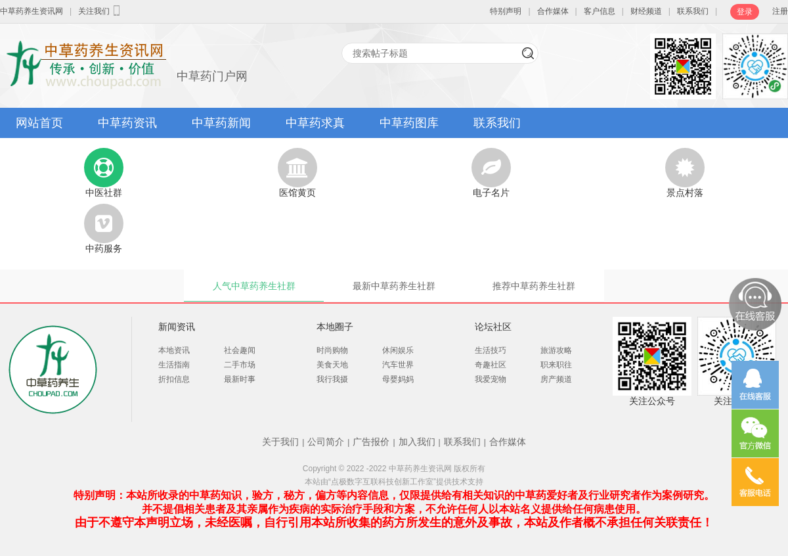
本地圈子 (335, 326)
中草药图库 (409, 122)
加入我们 (417, 441)
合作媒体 (553, 11)
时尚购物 (332, 350)
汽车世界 (398, 364)
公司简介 (325, 441)
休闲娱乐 (398, 350)
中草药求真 (315, 122)
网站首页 (39, 122)
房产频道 (556, 379)
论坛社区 (493, 326)
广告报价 (371, 441)
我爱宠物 (490, 379)
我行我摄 (332, 379)
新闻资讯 (176, 326)
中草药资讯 (127, 122)
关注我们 (100, 10)
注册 (780, 11)
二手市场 (239, 364)
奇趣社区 (490, 364)
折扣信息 (174, 379)
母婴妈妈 (398, 379)
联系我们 (693, 11)
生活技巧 (490, 350)
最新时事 (239, 379)
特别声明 (505, 11)
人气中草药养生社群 (254, 286)
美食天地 (332, 364)
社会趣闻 (239, 350)
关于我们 (280, 441)
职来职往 (556, 364)
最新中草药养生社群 (394, 286)
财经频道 (646, 11)
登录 (745, 11)
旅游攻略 (556, 350)
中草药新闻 (221, 122)
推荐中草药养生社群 (533, 286)
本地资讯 (174, 350)
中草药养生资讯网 (31, 11)
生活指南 (174, 364)
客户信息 (599, 11)
